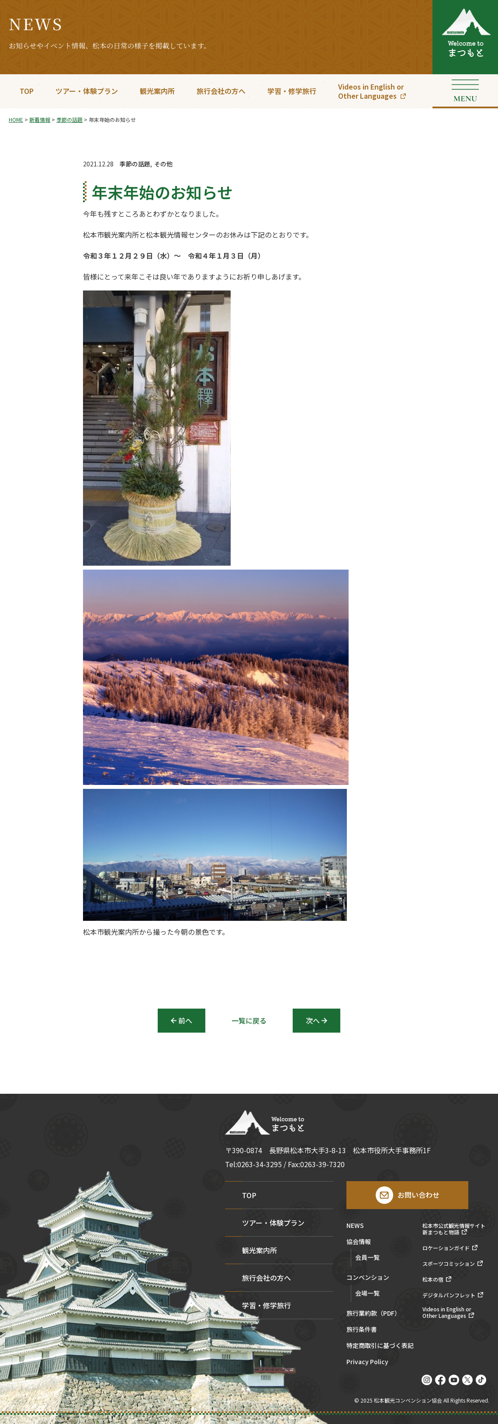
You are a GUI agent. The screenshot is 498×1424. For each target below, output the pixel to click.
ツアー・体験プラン (86, 91)
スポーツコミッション (448, 1263)
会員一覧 (367, 1257)
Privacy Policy (367, 1362)
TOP (27, 91)
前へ (185, 1020)
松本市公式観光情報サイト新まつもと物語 (453, 1229)
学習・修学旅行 (291, 91)
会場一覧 (367, 1293)
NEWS (355, 1226)
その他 (163, 164)
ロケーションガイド (446, 1247)
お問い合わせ (418, 1194)
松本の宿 (432, 1279)
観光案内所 (157, 91)
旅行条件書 (361, 1330)
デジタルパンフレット (448, 1295)
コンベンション (367, 1278)
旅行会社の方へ (221, 91)
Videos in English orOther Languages (371, 91)
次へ (313, 1020)
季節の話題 (135, 164)
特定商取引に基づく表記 (380, 1346)
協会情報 (358, 1242)
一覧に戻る (249, 1020)
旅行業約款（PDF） (373, 1313)
